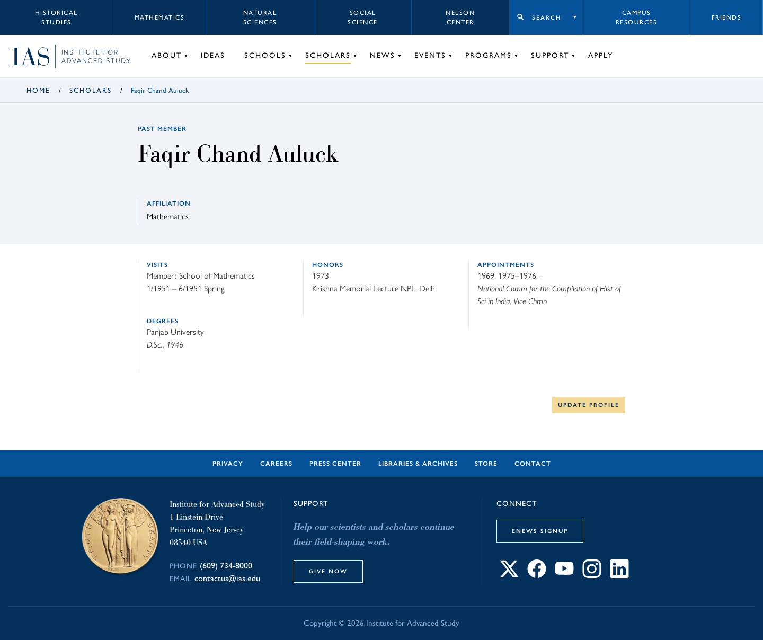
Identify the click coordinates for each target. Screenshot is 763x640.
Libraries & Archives (418, 463)
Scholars (328, 55)
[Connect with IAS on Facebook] (536, 575)
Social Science (363, 17)
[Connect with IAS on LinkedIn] (619, 575)
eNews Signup (540, 531)
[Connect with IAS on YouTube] (564, 575)
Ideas (213, 55)
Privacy (227, 463)
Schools (265, 55)
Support (550, 55)
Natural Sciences (260, 17)
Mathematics (160, 17)
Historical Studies (56, 17)
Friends (727, 17)
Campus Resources (637, 17)
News (382, 55)
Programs (488, 55)
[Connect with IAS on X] (509, 575)
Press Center (335, 463)
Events (430, 55)
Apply (600, 55)
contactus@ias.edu (227, 578)
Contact (532, 463)
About (167, 55)
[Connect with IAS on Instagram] (592, 575)
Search (546, 17)
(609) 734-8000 (226, 566)
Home (38, 90)
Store (486, 463)
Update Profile (588, 404)
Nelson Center (460, 17)
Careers (276, 463)
